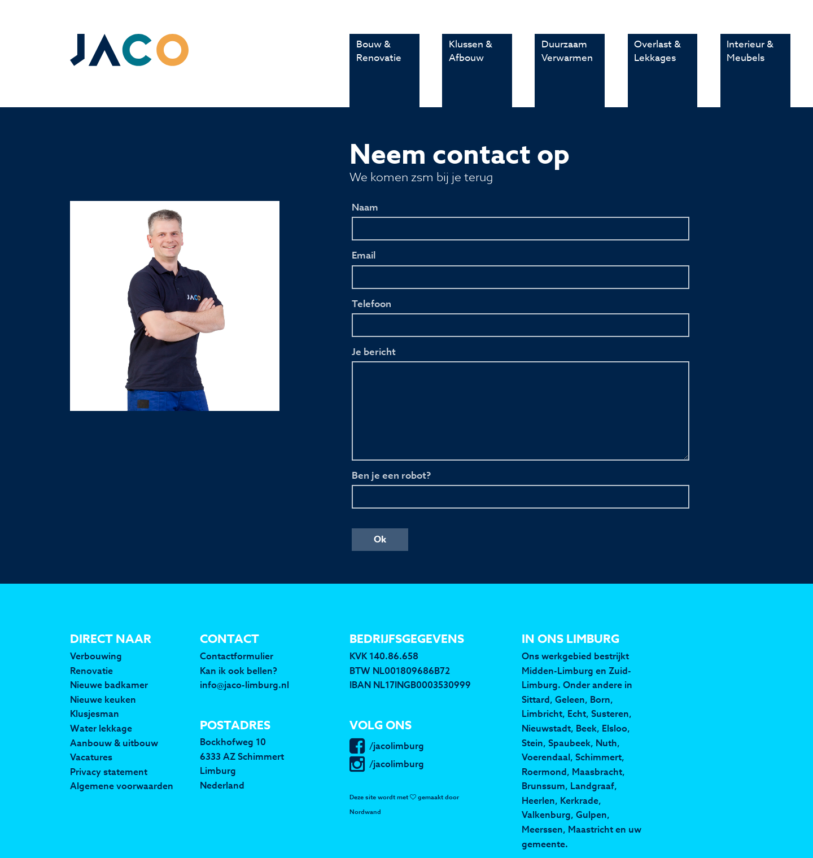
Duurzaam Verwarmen (567, 68)
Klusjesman (94, 713)
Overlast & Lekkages (657, 68)
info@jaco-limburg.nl (244, 684)
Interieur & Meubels (750, 68)
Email (363, 255)
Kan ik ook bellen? (238, 670)
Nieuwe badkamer (109, 684)
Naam (365, 207)
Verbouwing (96, 656)
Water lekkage (101, 728)
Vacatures (91, 757)
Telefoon (371, 304)
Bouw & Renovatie (378, 68)
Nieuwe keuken (103, 699)
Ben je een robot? (391, 476)
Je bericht (374, 352)
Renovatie (91, 670)
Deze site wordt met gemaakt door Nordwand (404, 805)
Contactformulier (236, 656)
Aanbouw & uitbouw (114, 743)
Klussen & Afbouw (470, 68)
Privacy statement (108, 771)
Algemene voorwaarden (121, 786)
